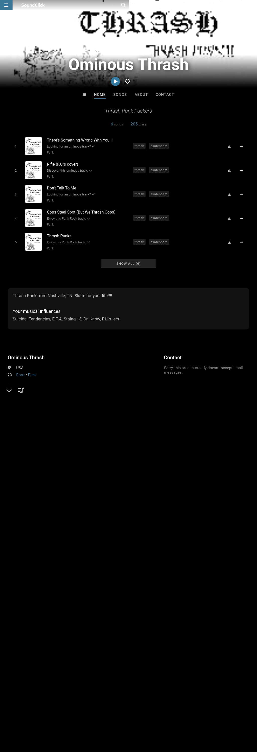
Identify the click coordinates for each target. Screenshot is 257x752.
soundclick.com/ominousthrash (42, 381)
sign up (27, 467)
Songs (120, 94)
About (141, 94)
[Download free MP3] (231, 146)
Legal (135, 722)
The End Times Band (190, 645)
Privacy (119, 722)
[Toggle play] (15, 146)
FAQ (21, 722)
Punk (49, 152)
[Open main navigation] (6, 5)
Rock (20, 369)
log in (45, 467)
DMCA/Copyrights (93, 722)
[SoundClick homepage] (33, 5)
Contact (165, 94)
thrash (140, 146)
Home (100, 94)
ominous (240, 456)
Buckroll (66, 645)
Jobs (69, 722)
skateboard (159, 146)
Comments (20, 447)
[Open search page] (252, 5)
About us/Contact (44, 722)
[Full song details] (243, 146)
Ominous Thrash (26, 352)
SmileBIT (149, 645)
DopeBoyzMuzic (108, 645)
